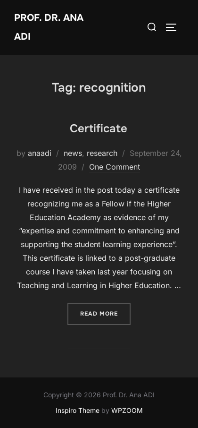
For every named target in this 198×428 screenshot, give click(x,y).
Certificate (98, 128)
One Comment (114, 166)
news (73, 153)
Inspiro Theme (77, 410)
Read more (105, 312)
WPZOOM (127, 410)
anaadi (39, 153)
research (102, 153)
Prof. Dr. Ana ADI (48, 27)
